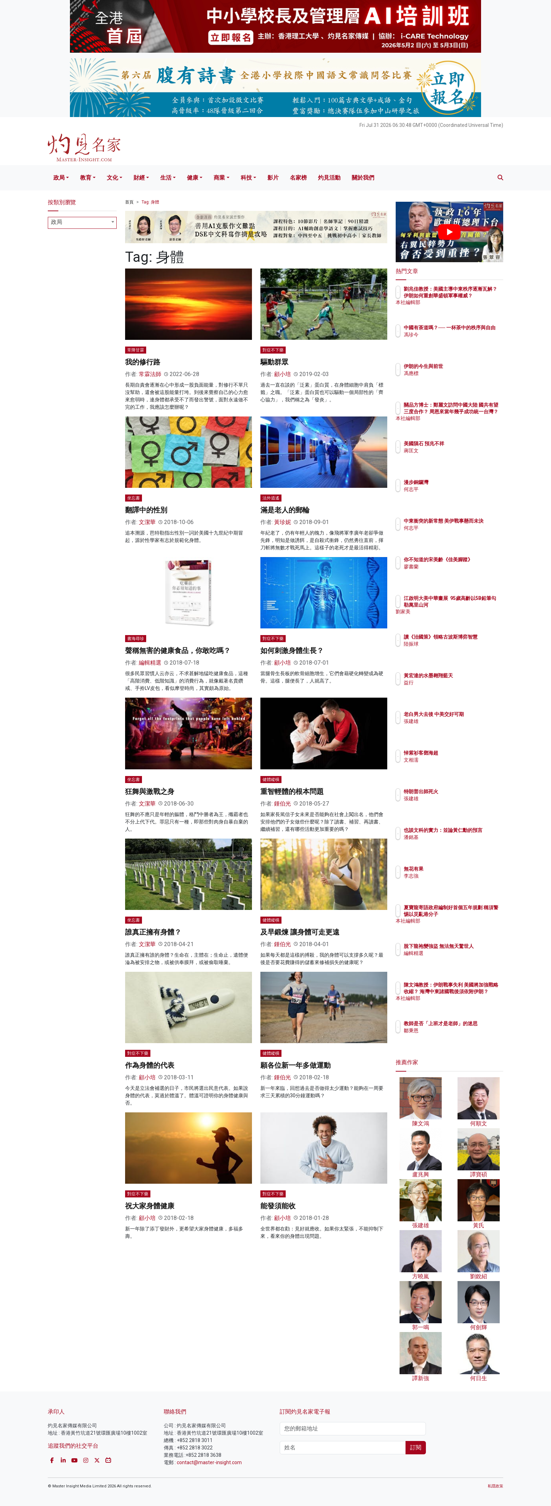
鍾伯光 (282, 803)
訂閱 (415, 1447)
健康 (192, 177)
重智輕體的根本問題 (292, 791)
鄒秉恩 (452, 1037)
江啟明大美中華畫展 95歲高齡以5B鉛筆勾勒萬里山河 (472, 604)
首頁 (129, 202)
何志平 (452, 489)
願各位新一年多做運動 (295, 1065)
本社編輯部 (457, 308)
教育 (85, 177)
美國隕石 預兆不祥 (465, 443)
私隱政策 (495, 1486)
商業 (219, 177)
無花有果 (455, 869)
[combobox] (82, 223)
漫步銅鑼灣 (457, 482)
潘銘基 (452, 843)
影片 (273, 177)
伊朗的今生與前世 (464, 366)
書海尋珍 (135, 638)
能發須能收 (278, 1206)
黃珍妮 (282, 522)
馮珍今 (452, 341)
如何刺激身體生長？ (292, 650)
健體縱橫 (270, 779)
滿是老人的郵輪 (285, 510)
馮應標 (452, 373)
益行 (450, 682)
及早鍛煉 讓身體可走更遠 (299, 932)
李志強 (452, 876)
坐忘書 (133, 498)
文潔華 (147, 522)
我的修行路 (142, 362)
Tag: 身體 (150, 202)
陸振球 (452, 650)
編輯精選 (150, 662)
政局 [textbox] (56, 222)
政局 (59, 177)
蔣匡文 (452, 450)
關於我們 (363, 177)
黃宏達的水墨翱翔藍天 (469, 675)
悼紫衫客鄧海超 (462, 753)
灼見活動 (329, 177)
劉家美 (452, 618)
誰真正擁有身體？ (153, 932)
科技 (246, 177)
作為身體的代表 (149, 1065)
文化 (112, 177)
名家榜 (298, 177)
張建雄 (452, 727)
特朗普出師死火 (462, 791)
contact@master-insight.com (209, 1462)
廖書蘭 (452, 573)
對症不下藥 (273, 350)
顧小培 (282, 374)
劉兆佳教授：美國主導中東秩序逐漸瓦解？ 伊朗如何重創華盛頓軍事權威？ (472, 295)
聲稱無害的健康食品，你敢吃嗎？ (178, 650)
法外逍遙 (270, 498)
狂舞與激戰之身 (149, 791)
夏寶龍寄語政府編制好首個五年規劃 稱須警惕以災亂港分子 (472, 914)
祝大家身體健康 (149, 1206)
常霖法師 (150, 374)
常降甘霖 (135, 350)
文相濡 (452, 760)
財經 (139, 177)
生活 (165, 177)
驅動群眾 (274, 362)
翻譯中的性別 (146, 510)
